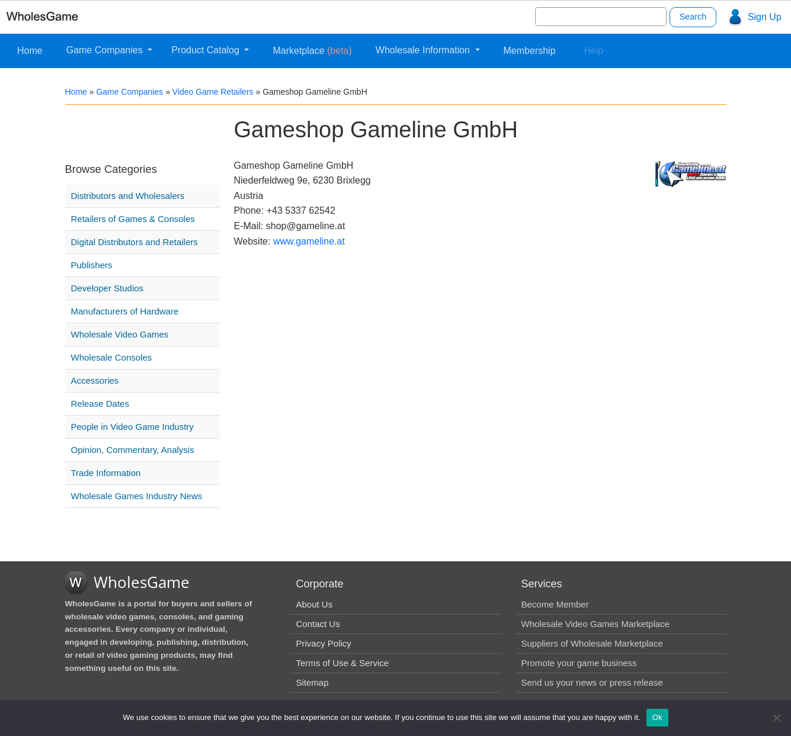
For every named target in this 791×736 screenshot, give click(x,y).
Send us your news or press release (592, 682)
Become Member (555, 604)
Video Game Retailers (213, 92)
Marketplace (312, 51)
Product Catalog (206, 50)
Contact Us (318, 624)
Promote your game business (579, 663)
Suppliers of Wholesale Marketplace (592, 643)
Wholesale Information (424, 50)
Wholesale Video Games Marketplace (595, 624)
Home (30, 51)
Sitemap (312, 682)
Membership (530, 51)
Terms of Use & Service (342, 663)
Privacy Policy (323, 643)
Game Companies (105, 50)
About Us (314, 604)
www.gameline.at (309, 241)
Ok (657, 717)
